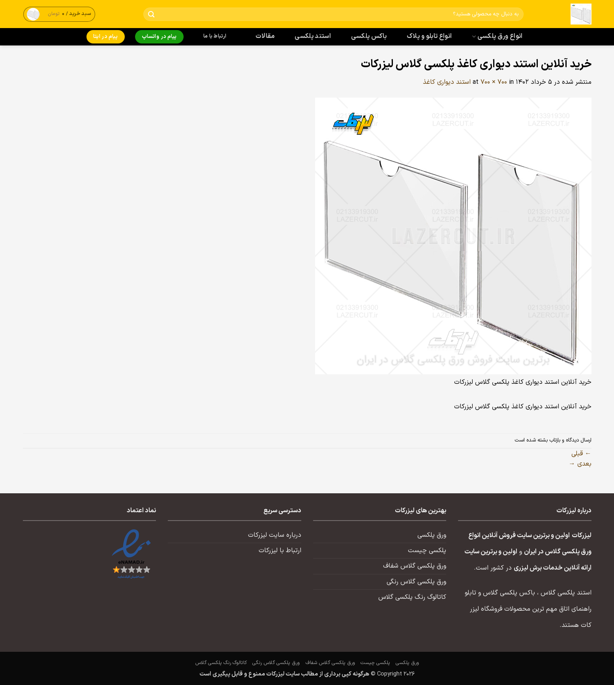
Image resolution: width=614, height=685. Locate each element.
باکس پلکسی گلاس (509, 593)
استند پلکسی (313, 36)
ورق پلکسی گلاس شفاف (414, 566)
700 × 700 (494, 82)
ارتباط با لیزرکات (280, 550)
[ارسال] (151, 14)
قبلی (581, 454)
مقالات (265, 36)
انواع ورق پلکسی (497, 36)
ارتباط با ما (214, 36)
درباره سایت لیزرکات (274, 535)
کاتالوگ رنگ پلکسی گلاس (412, 597)
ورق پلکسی (431, 535)
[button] (59, 14)
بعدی (580, 464)
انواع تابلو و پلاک (429, 36)
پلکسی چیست (427, 550)
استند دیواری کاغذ (447, 82)
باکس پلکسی (369, 36)
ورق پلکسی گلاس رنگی (416, 582)
